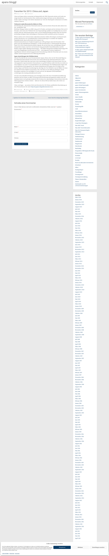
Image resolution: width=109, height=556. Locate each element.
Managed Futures (80, 134)
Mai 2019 (77, 318)
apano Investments (80, 90)
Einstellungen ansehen (98, 547)
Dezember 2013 (79, 462)
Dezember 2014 (79, 434)
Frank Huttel (29, 13)
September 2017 (79, 358)
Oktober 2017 (78, 356)
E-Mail (16, 132)
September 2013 (79, 469)
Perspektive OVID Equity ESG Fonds (84, 150)
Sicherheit (78, 165)
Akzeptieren (62, 547)
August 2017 (78, 360)
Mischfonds (78, 146)
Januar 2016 (78, 403)
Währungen (22, 91)
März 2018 (78, 346)
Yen (26, 91)
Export (34, 89)
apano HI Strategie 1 (80, 87)
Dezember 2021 (79, 266)
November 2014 (79, 436)
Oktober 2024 (79, 218)
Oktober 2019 (79, 313)
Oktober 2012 (79, 495)
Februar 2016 (78, 401)
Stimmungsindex (80, 2)
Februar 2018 (78, 349)
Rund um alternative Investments (84, 162)
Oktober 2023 (79, 240)
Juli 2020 (77, 294)
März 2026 (78, 197)
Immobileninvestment (81, 111)
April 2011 (77, 538)
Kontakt (91, 2)
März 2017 (78, 370)
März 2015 (78, 427)
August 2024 (78, 221)
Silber (76, 167)
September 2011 (79, 526)
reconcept (78, 158)
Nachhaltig (78, 148)
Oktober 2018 (79, 332)
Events (77, 104)
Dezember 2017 (79, 351)
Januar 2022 (78, 263)
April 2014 (78, 453)
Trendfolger (78, 172)
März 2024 (78, 230)
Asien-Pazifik (78, 97)
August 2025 (78, 206)
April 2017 (78, 368)
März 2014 (78, 455)
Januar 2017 (78, 375)
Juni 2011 (77, 533)
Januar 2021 (78, 282)
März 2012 (78, 512)
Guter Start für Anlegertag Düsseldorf (59, 97)
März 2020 (78, 304)
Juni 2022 (77, 256)
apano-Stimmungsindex (81, 92)
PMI (66, 89)
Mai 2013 (77, 479)
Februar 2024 (78, 233)
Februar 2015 (78, 429)
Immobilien (78, 113)
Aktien (27, 89)
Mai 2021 (77, 273)
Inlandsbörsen (48, 89)
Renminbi (16, 91)
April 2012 (78, 510)
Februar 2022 (78, 261)
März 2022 (78, 259)
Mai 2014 (77, 450)
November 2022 (79, 249)
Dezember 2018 (79, 327)
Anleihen (77, 80)
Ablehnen (80, 547)
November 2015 (79, 408)
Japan (53, 89)
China (30, 89)
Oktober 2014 (79, 439)
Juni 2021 (77, 270)
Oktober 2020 (79, 287)
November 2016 (79, 379)
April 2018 (78, 344)
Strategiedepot (79, 169)
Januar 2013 (78, 488)
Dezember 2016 (79, 377)
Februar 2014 (78, 457)
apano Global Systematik (81, 85)
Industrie (42, 89)
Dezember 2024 (79, 216)
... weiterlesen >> (79, 26)
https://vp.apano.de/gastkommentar (40, 86)
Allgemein (78, 78)
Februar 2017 (78, 372)
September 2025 (79, 204)
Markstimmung (79, 136)
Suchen (77, 10)
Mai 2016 (77, 394)
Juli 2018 (77, 339)
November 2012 (79, 493)
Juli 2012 (77, 502)
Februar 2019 (78, 323)
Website (16, 138)
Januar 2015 (78, 431)
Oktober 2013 (78, 467)
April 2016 (78, 396)
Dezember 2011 (79, 519)
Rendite (77, 160)
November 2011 (79, 521)
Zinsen (77, 181)
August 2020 (78, 292)
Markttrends (19, 89)
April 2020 (78, 301)
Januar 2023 (78, 247)
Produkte (77, 155)
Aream (77, 94)
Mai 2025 (77, 211)
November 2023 (79, 237)
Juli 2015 (77, 417)
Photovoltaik (78, 153)
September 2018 (79, 334)
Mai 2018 (77, 341)
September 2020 (79, 289)
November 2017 (79, 353)
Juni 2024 (77, 225)
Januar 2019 (78, 325)
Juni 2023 (77, 244)
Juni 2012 (77, 505)
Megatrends (78, 143)
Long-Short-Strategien (81, 123)
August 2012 (78, 500)
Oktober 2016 (79, 382)
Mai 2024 (77, 228)
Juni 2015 (77, 420)
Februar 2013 (78, 486)
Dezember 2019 (79, 308)
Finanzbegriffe (79, 106)
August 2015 (78, 415)
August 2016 (78, 386)
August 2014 (78, 443)
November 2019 (79, 311)
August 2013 (78, 472)
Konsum (57, 89)
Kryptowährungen (80, 120)
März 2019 (78, 320)
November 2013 (79, 465)
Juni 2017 (77, 363)
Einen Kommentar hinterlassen (38, 91)
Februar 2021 (78, 280)
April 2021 (78, 275)
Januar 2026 (78, 199)
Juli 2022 (77, 254)
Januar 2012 (78, 517)
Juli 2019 (77, 315)
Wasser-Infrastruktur (80, 179)
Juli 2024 (77, 223)
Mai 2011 (77, 536)
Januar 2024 (78, 235)
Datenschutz (11, 553)
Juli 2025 (77, 209)
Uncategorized (79, 174)
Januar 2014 (78, 460)
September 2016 (79, 384)
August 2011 (78, 529)
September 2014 (79, 441)
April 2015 (78, 424)
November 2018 (79, 330)
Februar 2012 (78, 514)
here (91, 24)
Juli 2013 (77, 474)
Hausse (38, 89)
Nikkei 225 (62, 89)
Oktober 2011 (78, 524)
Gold (76, 109)
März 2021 (78, 278)
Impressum (17, 553)
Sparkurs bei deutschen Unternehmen (23, 97)
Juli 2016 (77, 389)
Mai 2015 (77, 422)
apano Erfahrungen (80, 83)
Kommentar (18, 109)
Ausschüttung (79, 99)
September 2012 (79, 498)
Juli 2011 (77, 531)
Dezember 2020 (79, 285)
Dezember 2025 (79, 202)
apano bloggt (9, 2)
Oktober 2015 (78, 410)
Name (16, 126)
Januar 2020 (78, 306)
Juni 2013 (77, 476)
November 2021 (79, 268)
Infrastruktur (78, 116)
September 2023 (79, 242)
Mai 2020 (77, 299)
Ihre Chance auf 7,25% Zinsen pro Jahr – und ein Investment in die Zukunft (84, 55)
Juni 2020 (77, 296)
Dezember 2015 (79, 405)
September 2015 (79, 413)
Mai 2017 (77, 365)
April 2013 (77, 481)
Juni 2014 (77, 448)
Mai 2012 (77, 507)
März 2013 (78, 484)
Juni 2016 (77, 391)
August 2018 (78, 337)
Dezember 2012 (79, 491)
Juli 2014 (77, 446)
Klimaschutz (78, 118)
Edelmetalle (78, 101)
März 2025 (78, 214)
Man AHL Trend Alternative (82, 128)
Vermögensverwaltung (81, 177)
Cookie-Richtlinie (5, 553)
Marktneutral (78, 139)
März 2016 (78, 398)
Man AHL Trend (79, 125)
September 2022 (79, 251)
